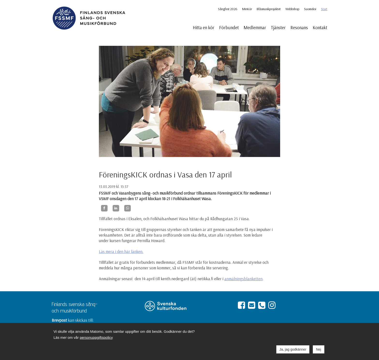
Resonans (299, 27)
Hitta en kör (203, 27)
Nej (318, 349)
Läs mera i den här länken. (121, 251)
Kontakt (320, 27)
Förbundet (229, 27)
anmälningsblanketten (243, 278)
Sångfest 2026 (227, 9)
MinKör (247, 9)
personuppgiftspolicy (96, 337)
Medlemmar (255, 27)
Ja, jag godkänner (292, 349)
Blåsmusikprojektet (269, 9)
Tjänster (278, 27)
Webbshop (292, 9)
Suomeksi (310, 9)
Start (324, 9)
